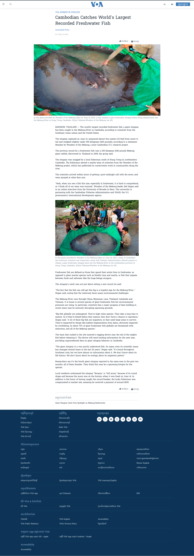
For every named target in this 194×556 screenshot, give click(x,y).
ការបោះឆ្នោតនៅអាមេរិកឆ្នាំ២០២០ (148, 458)
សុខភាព (62, 463)
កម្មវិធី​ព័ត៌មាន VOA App (29, 493)
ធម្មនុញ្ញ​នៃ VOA (64, 506)
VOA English (64, 519)
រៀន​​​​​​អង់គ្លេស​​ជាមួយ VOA (67, 480)
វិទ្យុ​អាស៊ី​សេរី (102, 524)
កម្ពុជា (23, 449)
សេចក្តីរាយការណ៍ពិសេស (106, 467)
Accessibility (103, 519)
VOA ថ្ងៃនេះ (25, 427)
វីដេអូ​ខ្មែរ (23, 418)
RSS (138, 493)
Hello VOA (63, 427)
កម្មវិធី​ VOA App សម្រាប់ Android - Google (75, 536)
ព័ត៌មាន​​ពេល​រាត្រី (64, 422)
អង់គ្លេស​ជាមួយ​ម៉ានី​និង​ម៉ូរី (29, 480)
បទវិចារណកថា (141, 467)
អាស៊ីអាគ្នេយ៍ (25, 467)
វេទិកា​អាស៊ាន (63, 436)
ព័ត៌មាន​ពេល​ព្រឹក (64, 418)
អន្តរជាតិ (23, 454)
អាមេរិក (23, 458)
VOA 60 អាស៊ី (26, 436)
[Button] (123, 41)
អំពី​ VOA (24, 506)
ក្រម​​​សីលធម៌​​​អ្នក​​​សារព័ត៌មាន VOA (109, 506)
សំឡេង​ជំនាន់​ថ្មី (64, 432)
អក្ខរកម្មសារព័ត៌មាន (143, 449)
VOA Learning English (107, 480)
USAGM (24, 519)
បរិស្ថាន (100, 449)
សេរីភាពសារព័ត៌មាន (143, 454)
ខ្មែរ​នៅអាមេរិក (25, 463)
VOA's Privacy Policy (68, 524)
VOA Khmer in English (67, 12)
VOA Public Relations (29, 524)
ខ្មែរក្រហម (101, 463)
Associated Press (62, 30)
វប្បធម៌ (100, 458)
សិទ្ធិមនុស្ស (63, 458)
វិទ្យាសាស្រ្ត (101, 454)
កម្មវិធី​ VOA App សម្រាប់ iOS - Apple (34, 536)
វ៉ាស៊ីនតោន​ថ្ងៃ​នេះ (26, 422)
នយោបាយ (63, 449)
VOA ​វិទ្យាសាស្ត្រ (26, 432)
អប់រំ (60, 467)
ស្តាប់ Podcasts (65, 493)
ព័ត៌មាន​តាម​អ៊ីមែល (104, 493)
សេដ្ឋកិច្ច (62, 454)
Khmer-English (143, 463)
